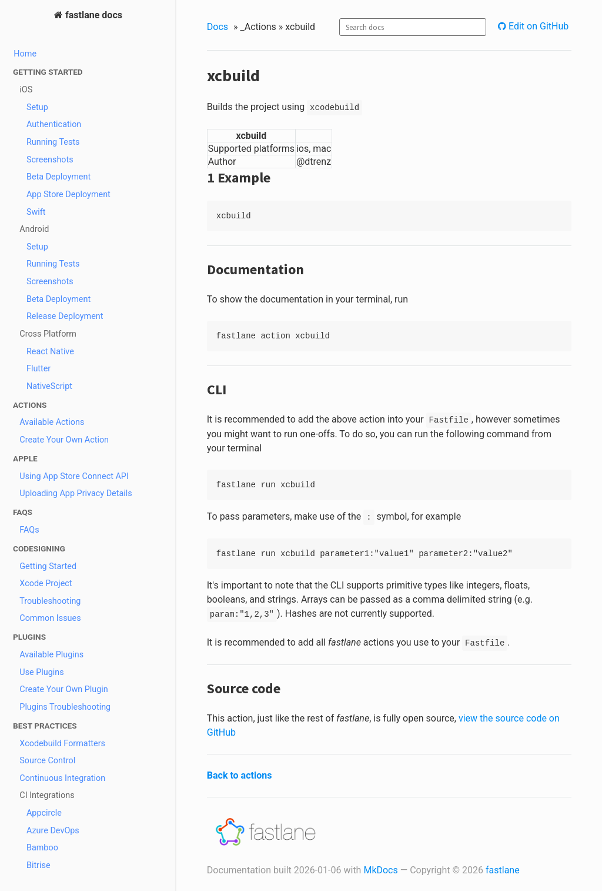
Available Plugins (51, 655)
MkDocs (380, 870)
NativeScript (49, 386)
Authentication (53, 124)
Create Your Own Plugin (63, 689)
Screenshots (49, 160)
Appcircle (44, 813)
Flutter (38, 369)
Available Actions (51, 422)
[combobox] (412, 27)
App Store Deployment (68, 194)
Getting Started (47, 566)
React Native (50, 352)
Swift (36, 212)
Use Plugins (41, 672)
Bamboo (42, 848)
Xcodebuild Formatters (62, 744)
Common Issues (50, 618)
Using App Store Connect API (74, 476)
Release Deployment (64, 316)
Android (34, 229)
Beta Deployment (58, 177)
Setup (37, 107)
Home (25, 54)
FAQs (29, 530)
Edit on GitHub (537, 26)
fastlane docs (92, 15)
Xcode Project (45, 584)
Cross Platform (47, 334)
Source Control (47, 761)
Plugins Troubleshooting (65, 707)
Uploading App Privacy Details (75, 493)
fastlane (503, 870)
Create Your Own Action (64, 440)
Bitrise (38, 865)
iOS (25, 90)
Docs (217, 26)
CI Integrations (46, 795)
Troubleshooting (50, 601)
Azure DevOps (52, 831)
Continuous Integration (62, 778)
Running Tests (53, 142)
